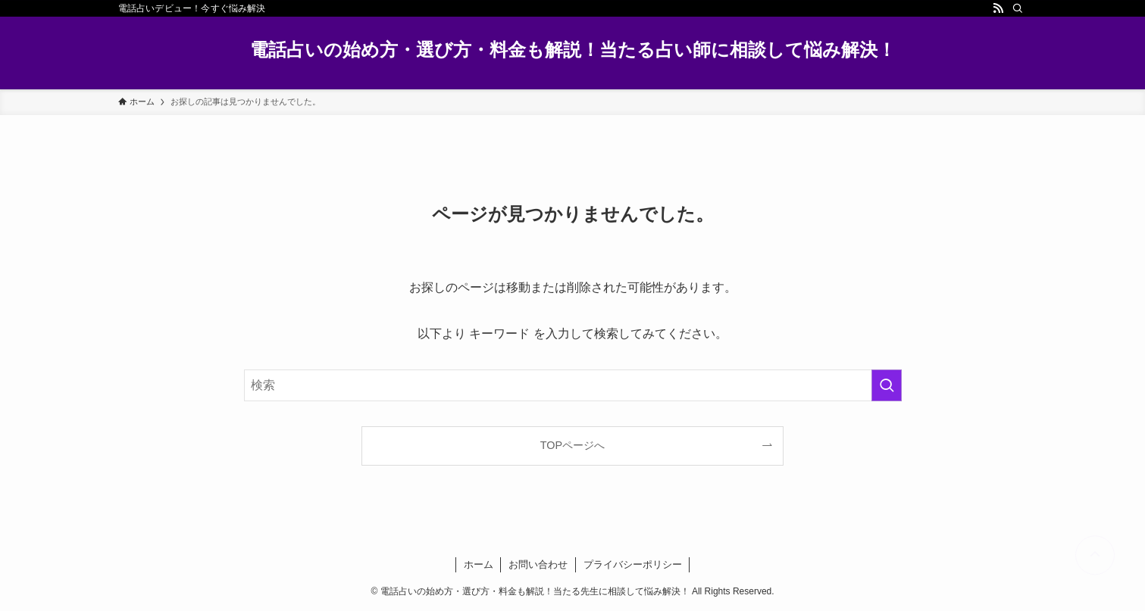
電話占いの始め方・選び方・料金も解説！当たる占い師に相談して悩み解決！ (573, 50)
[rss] (998, 8)
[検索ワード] (573, 385)
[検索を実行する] (886, 385)
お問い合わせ (538, 564)
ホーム (478, 564)
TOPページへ (572, 445)
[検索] (1018, 8)
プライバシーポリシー (632, 564)
